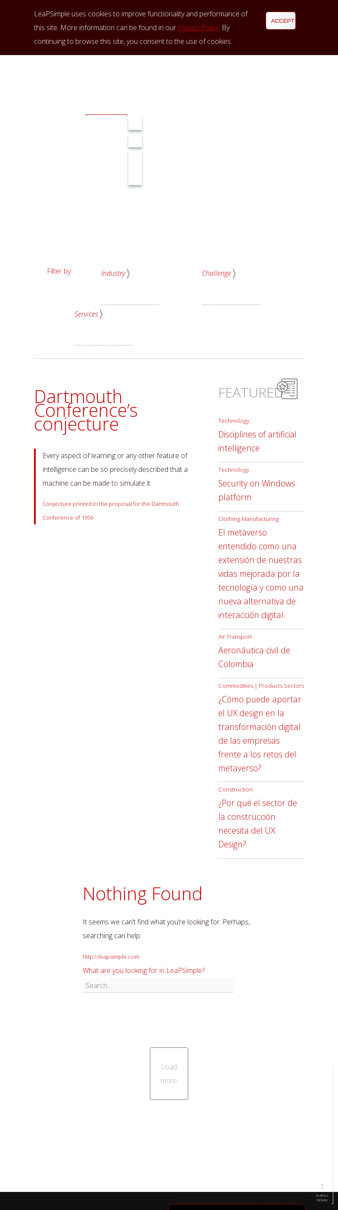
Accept (283, 21)
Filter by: (60, 271)
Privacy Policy (198, 27)
